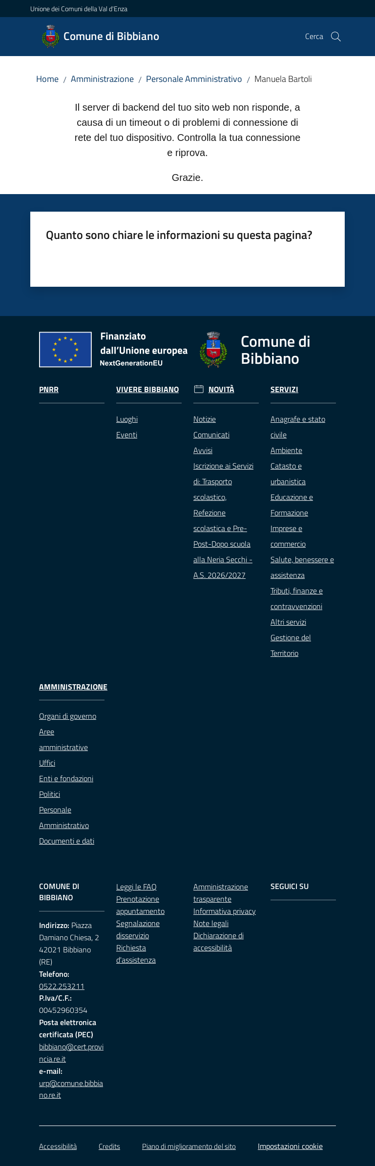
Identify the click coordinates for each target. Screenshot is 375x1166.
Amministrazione (102, 78)
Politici (49, 794)
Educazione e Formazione (292, 504)
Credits (109, 1146)
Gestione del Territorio (291, 645)
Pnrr (49, 389)
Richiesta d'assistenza (136, 954)
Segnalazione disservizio (138, 929)
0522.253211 (61, 986)
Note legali (211, 923)
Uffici (47, 763)
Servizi (284, 389)
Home (47, 78)
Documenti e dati (66, 841)
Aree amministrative (63, 739)
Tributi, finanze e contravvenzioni (297, 598)
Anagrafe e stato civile (298, 426)
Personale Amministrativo (194, 78)
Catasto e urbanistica (288, 473)
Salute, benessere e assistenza (302, 567)
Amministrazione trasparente (220, 893)
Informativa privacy (224, 911)
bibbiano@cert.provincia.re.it (71, 1053)
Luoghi (127, 419)
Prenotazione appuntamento (140, 905)
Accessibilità (58, 1146)
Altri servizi (288, 622)
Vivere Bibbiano (147, 389)
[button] (336, 36)
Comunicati (211, 434)
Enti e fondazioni (66, 778)
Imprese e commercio (288, 536)
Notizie (204, 419)
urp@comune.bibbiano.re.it (71, 1089)
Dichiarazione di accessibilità (218, 941)
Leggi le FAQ (136, 886)
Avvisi (202, 450)
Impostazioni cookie (290, 1146)
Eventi (126, 434)
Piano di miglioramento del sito (189, 1146)
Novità (221, 389)
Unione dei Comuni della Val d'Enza (78, 8)
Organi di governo (67, 716)
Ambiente (286, 450)
